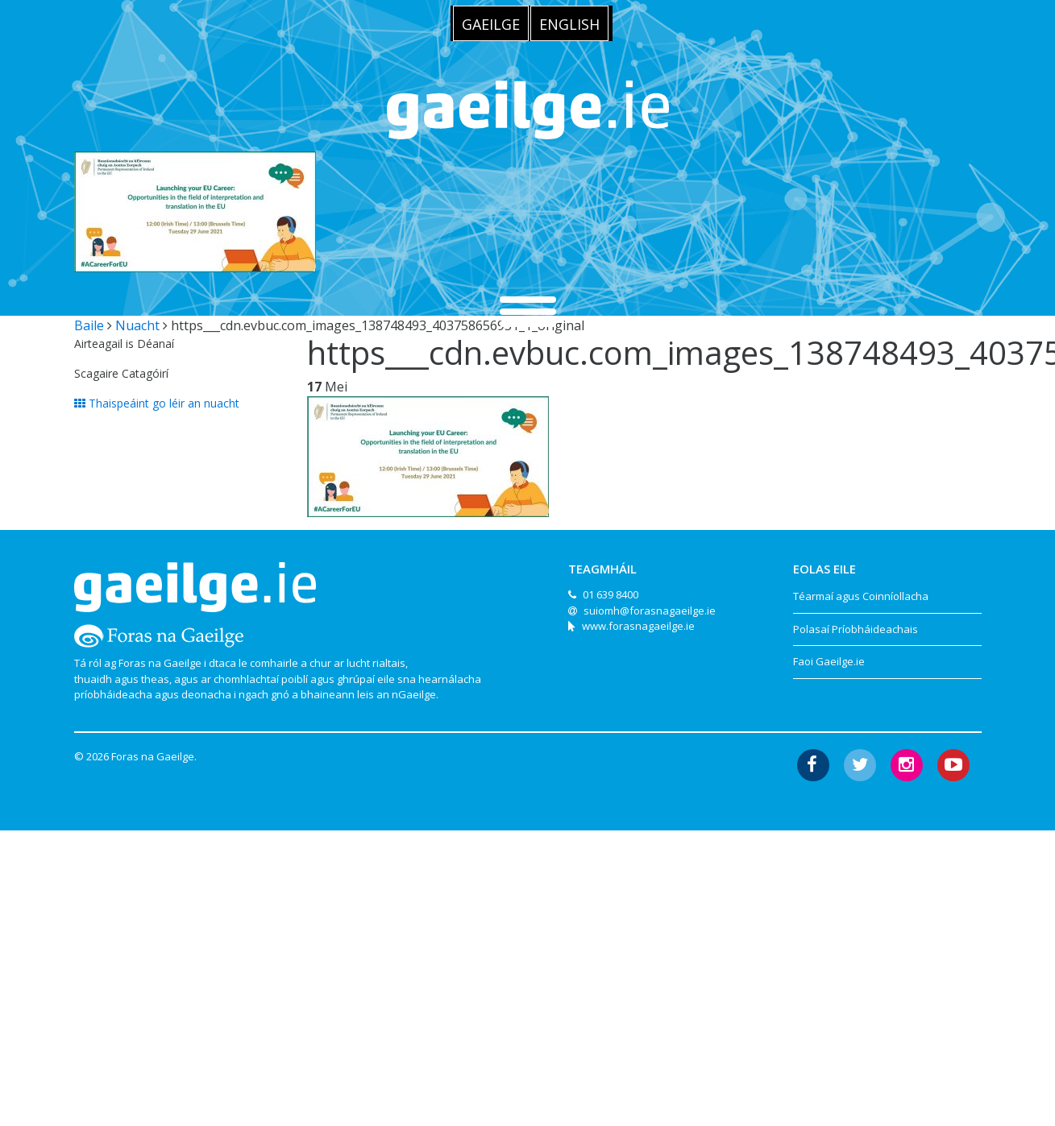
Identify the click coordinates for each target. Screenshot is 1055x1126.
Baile (89, 325)
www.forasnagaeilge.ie (638, 626)
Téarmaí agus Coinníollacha (860, 596)
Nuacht (137, 325)
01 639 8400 (610, 594)
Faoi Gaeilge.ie (829, 661)
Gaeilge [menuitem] (491, 24)
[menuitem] (491, 23)
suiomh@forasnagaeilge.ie (650, 610)
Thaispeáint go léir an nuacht (156, 403)
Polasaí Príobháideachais (855, 629)
